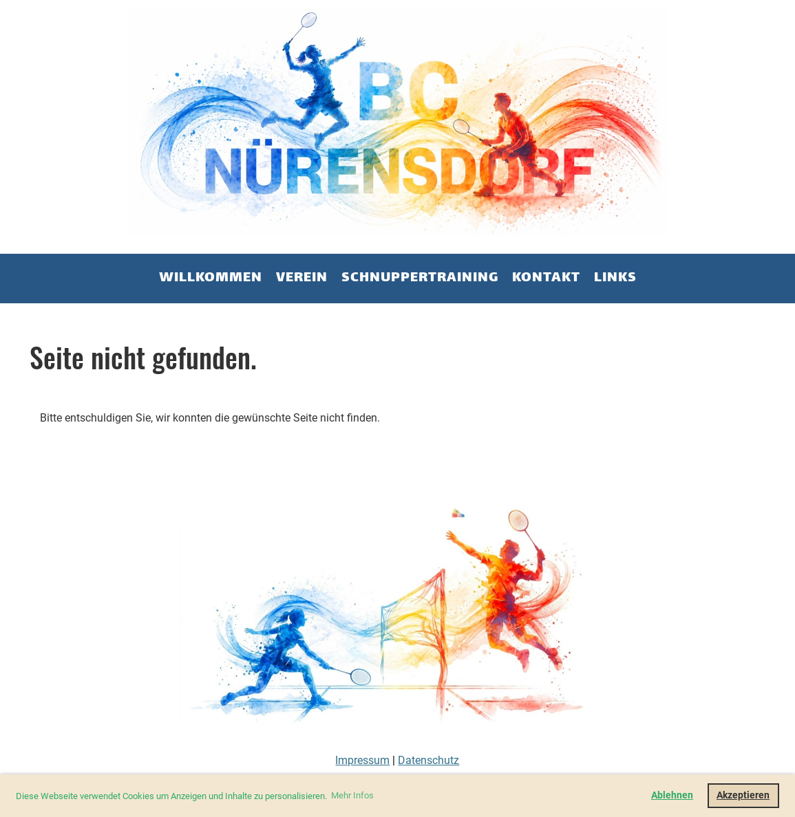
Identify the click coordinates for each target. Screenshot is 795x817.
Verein (302, 278)
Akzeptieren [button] (743, 795)
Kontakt (546, 278)
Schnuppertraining (419, 278)
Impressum (362, 760)
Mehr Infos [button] (352, 795)
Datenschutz (428, 760)
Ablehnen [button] (672, 795)
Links (615, 278)
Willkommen (210, 278)
